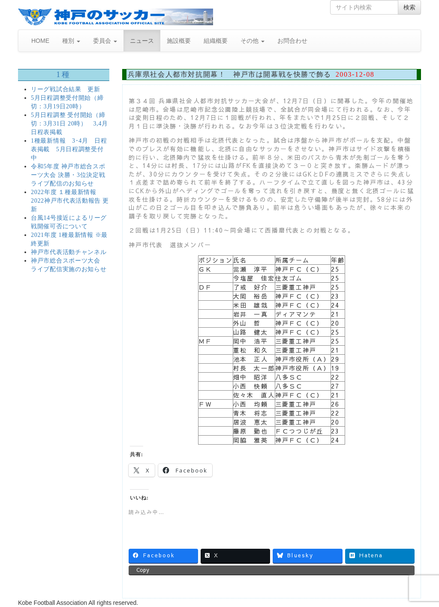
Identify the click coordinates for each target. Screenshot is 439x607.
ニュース (142, 40)
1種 (63, 74)
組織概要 (216, 40)
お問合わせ (292, 40)
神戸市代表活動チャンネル (68, 252)
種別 (71, 40)
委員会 (105, 40)
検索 (409, 7)
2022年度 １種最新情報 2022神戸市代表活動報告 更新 (70, 200)
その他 (253, 40)
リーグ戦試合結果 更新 (65, 89)
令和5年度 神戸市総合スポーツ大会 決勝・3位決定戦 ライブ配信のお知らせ (68, 175)
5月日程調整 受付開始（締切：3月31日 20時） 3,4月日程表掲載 (69, 123)
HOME (40, 40)
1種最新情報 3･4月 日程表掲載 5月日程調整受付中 (69, 149)
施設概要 (179, 40)
